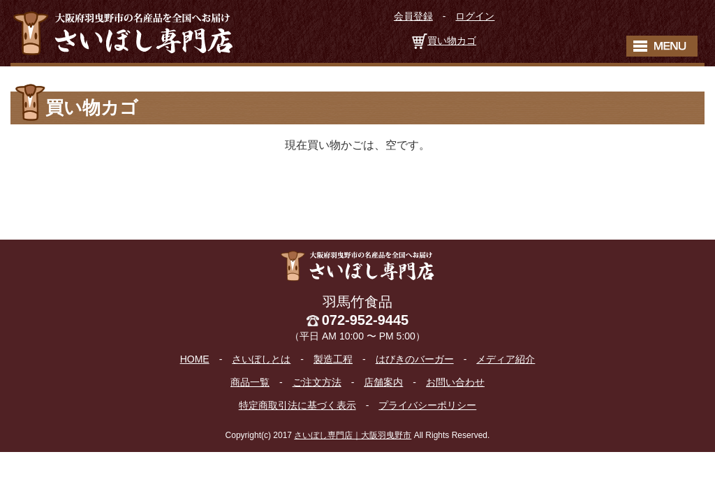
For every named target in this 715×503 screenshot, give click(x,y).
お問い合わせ (455, 382)
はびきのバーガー (415, 359)
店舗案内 (383, 382)
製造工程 (333, 359)
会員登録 (413, 16)
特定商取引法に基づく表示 (297, 405)
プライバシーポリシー (427, 405)
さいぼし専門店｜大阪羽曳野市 (352, 435)
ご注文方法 (317, 382)
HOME (194, 359)
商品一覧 (250, 382)
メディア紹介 (505, 359)
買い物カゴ (451, 40)
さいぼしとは (261, 359)
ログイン (474, 16)
